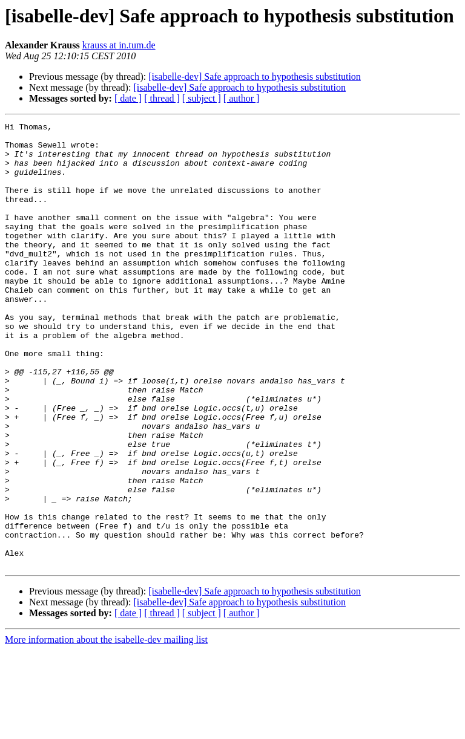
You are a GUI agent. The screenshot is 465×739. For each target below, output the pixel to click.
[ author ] (241, 98)
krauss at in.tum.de (119, 45)
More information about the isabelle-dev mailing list (106, 728)
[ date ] (128, 98)
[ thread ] (162, 98)
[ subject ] (201, 98)
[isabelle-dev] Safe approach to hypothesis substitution (254, 76)
